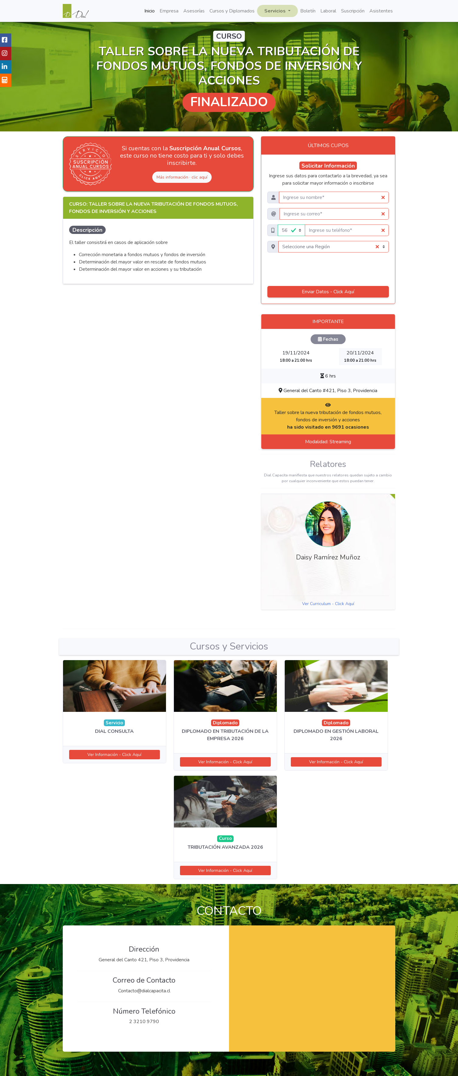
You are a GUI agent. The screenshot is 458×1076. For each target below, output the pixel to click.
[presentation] (328, 269)
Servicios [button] (275, 11)
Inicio (149, 11)
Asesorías (194, 11)
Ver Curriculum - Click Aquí (328, 604)
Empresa (169, 11)
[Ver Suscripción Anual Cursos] (90, 164)
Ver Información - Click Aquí (114, 754)
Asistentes (381, 11)
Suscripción (353, 11)
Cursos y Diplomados (232, 11)
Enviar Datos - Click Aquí (328, 291)
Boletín (307, 11)
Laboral (328, 11)
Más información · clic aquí (182, 177)
